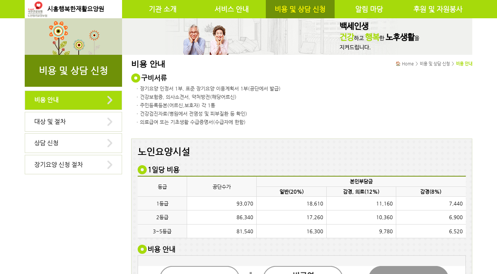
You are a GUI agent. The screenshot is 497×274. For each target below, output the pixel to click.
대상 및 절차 (50, 121)
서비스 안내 (231, 9)
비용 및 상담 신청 (300, 9)
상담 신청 (46, 143)
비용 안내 (46, 100)
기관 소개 (162, 9)
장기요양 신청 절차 (58, 164)
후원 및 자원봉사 (437, 9)
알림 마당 (369, 9)
